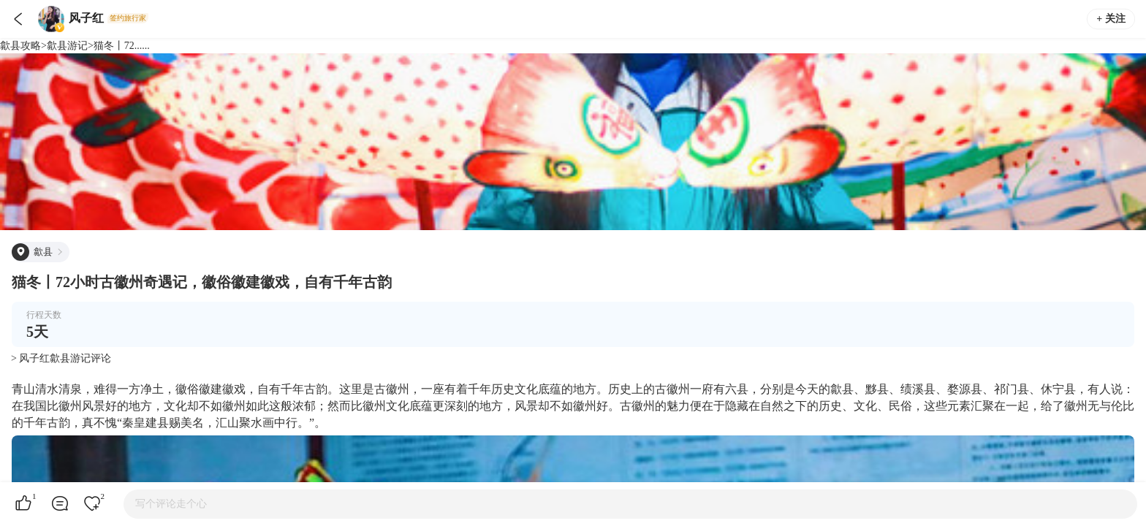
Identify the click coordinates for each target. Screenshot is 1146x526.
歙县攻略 (20, 45)
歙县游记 (67, 45)
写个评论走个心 (171, 503)
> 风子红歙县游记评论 (61, 358)
